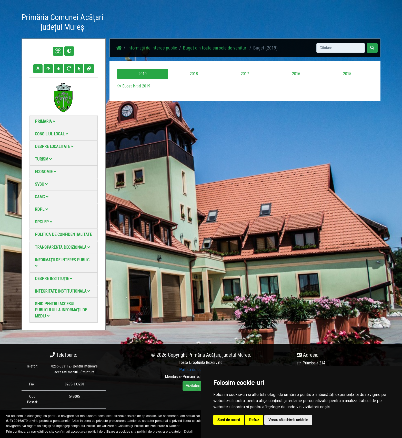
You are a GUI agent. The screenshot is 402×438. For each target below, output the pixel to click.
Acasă (171, 23)
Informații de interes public (62, 262)
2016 (296, 73)
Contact (272, 23)
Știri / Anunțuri (194, 23)
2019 (142, 73)
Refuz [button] (254, 420)
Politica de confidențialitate (63, 234)
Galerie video (248, 23)
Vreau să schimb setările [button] (288, 420)
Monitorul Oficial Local (302, 23)
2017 (245, 73)
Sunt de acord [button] (228, 420)
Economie (45, 171)
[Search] (340, 48)
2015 (347, 73)
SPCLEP (43, 222)
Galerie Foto (222, 23)
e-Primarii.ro (189, 376)
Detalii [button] (188, 431)
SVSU (41, 184)
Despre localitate (54, 146)
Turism (43, 159)
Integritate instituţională (62, 291)
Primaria (45, 121)
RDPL (41, 209)
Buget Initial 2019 (133, 86)
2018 (194, 73)
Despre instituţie (53, 278)
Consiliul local (51, 134)
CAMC (41, 196)
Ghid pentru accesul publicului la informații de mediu (61, 309)
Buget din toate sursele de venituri (215, 48)
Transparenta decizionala (62, 247)
